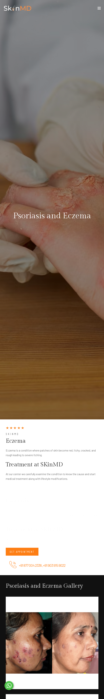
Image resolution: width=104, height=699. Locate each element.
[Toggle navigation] (99, 9)
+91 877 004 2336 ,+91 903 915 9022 (42, 565)
